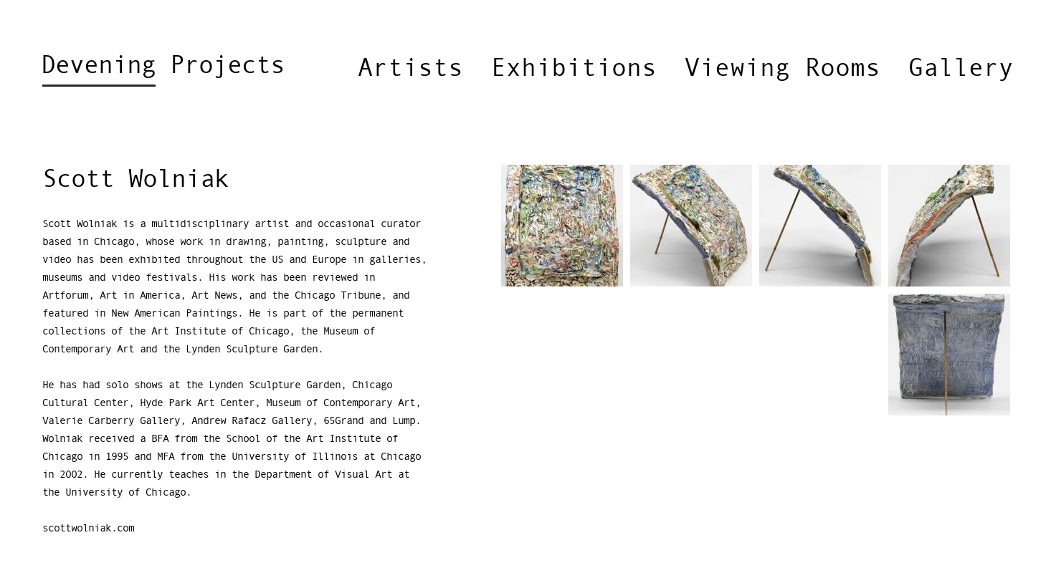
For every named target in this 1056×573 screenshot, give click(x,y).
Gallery (961, 69)
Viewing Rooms (782, 69)
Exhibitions (574, 69)
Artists (410, 69)
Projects (163, 70)
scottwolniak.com (88, 528)
